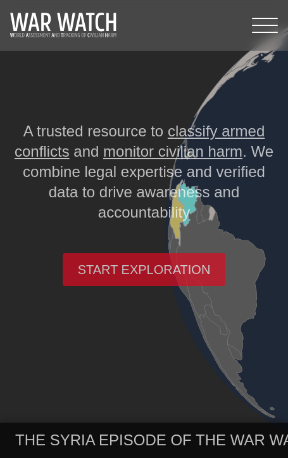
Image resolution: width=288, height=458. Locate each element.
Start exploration (144, 270)
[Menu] (265, 25)
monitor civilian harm (172, 151)
